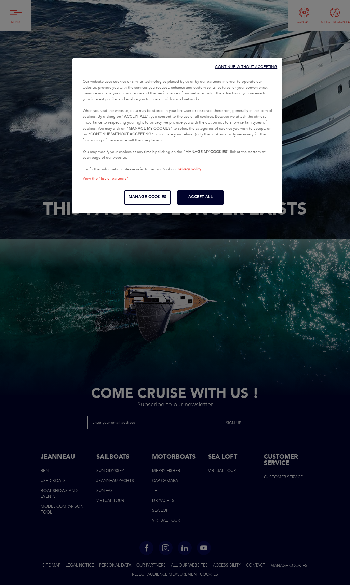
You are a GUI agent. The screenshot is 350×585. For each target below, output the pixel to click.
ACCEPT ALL (200, 197)
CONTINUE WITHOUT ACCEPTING (246, 67)
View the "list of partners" (106, 178)
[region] (177, 135)
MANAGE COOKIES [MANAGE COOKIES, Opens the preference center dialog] (147, 197)
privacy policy (189, 169)
